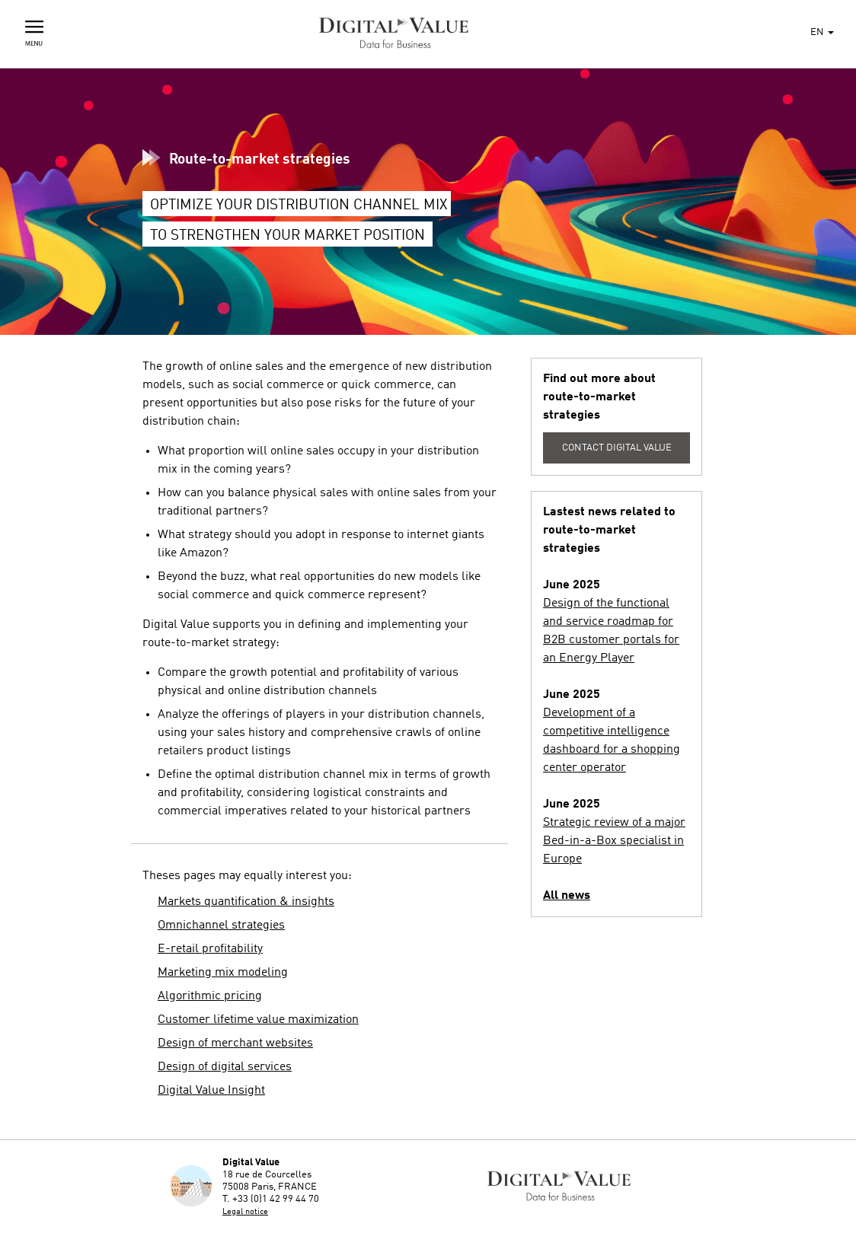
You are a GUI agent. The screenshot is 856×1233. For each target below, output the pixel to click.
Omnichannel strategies (221, 925)
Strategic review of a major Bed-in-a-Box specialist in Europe (614, 841)
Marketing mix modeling (223, 973)
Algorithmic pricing (210, 996)
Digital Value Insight (211, 1091)
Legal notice (245, 1212)
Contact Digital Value (617, 448)
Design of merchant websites (235, 1043)
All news (566, 896)
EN (822, 32)
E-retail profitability (210, 949)
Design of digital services (225, 1067)
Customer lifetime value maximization (258, 1020)
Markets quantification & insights (246, 902)
